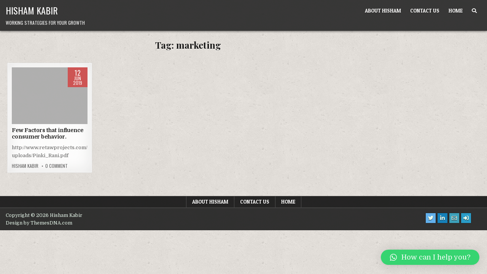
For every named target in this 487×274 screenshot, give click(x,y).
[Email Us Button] (454, 218)
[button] (430, 257)
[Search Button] (474, 11)
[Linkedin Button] (442, 218)
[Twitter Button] (431, 218)
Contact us (424, 11)
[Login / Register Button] (466, 218)
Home (456, 11)
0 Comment (56, 166)
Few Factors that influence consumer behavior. (47, 133)
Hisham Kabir (32, 10)
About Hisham (383, 11)
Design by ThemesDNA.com (39, 223)
